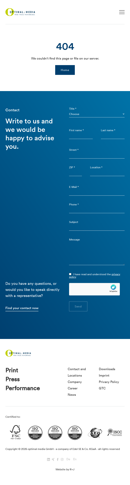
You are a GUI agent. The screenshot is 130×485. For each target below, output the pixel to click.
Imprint (104, 375)
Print (11, 370)
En (75, 459)
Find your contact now (21, 308)
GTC (102, 388)
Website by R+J (65, 469)
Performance (22, 388)
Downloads (107, 369)
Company (75, 382)
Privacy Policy (109, 382)
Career (73, 388)
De (68, 459)
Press (12, 379)
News (72, 395)
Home (65, 70)
